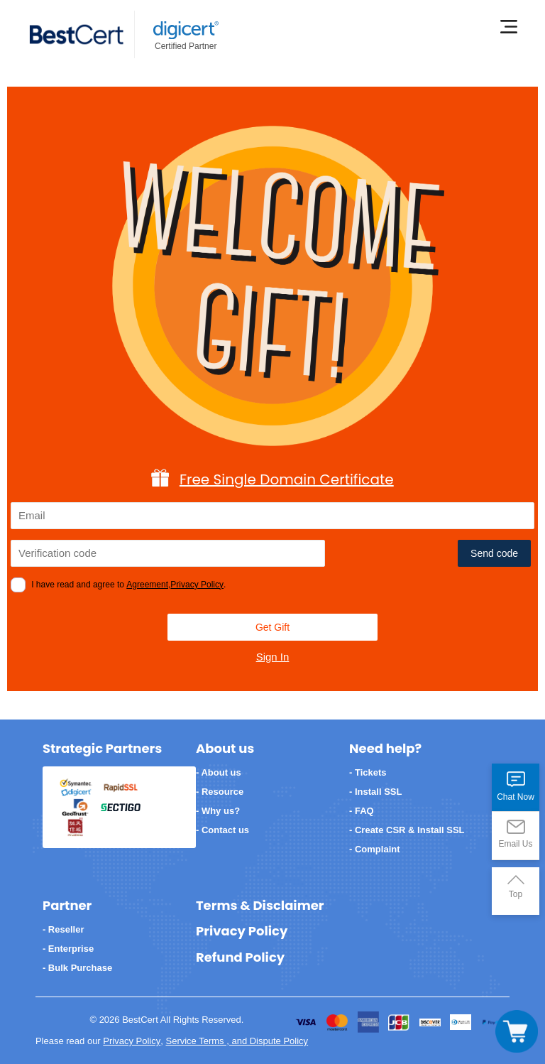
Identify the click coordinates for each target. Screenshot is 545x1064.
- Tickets (368, 772)
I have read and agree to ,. (128, 585)
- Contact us (222, 830)
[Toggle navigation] (516, 1031)
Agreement (147, 585)
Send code (494, 553)
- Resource (219, 791)
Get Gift (272, 627)
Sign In (273, 657)
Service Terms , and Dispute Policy (236, 1041)
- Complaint (374, 849)
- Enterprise (68, 948)
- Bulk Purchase (77, 967)
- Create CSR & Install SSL (407, 830)
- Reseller (63, 929)
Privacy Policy (197, 585)
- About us (218, 772)
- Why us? (218, 810)
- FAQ (361, 810)
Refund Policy (240, 957)
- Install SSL (375, 791)
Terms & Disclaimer (260, 905)
